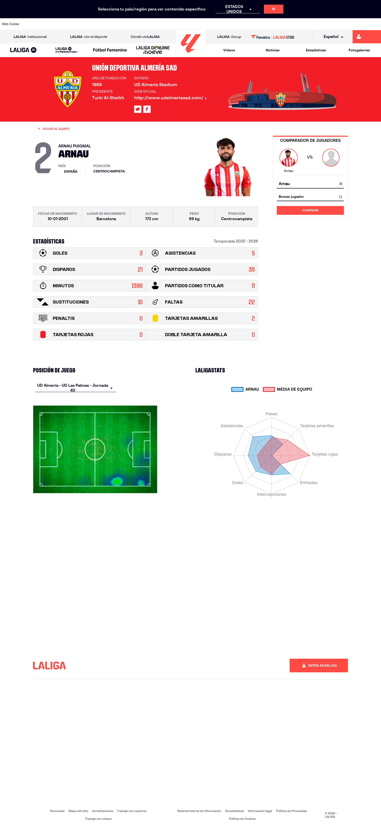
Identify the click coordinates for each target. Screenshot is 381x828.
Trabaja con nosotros (132, 810)
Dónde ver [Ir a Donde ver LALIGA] (145, 37)
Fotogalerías (359, 50)
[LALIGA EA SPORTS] (23, 50)
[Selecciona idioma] (331, 37)
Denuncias (57, 810)
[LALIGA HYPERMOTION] (67, 50)
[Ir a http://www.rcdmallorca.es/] (249, 24)
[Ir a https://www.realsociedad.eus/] (321, 24)
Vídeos (229, 50)
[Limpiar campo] (341, 184)
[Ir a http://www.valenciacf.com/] (357, 24)
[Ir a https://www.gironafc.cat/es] (159, 24)
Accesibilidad (234, 810)
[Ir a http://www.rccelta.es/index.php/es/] (213, 24)
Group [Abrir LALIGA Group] (229, 37)
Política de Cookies (242, 818)
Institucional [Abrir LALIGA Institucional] (30, 37)
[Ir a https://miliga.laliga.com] (367, 36)
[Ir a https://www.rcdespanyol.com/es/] (231, 24)
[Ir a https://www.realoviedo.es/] (303, 24)
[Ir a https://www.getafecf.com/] (141, 24)
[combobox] (310, 184)
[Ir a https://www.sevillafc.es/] (339, 24)
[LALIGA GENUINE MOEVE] (152, 50)
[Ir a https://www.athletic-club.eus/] (33, 24)
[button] (23, 50)
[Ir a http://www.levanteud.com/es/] (177, 24)
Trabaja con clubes (98, 818)
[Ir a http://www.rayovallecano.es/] (195, 24)
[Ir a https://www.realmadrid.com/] (285, 24)
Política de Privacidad (291, 810)
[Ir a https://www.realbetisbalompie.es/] (267, 24)
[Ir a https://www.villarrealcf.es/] (375, 24)
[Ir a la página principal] (191, 55)
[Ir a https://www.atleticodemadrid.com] (51, 24)
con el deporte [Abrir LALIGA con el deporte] (88, 37)
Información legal (260, 810)
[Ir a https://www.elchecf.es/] (105, 24)
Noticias (272, 50)
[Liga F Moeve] (109, 50)
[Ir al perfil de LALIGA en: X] (137, 109)
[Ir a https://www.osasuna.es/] (69, 24)
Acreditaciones (102, 810)
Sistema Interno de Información (199, 810)
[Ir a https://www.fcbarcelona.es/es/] (123, 24)
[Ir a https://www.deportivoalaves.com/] (87, 24)
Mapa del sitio (78, 810)
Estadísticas (316, 50)
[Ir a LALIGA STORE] (272, 36)
